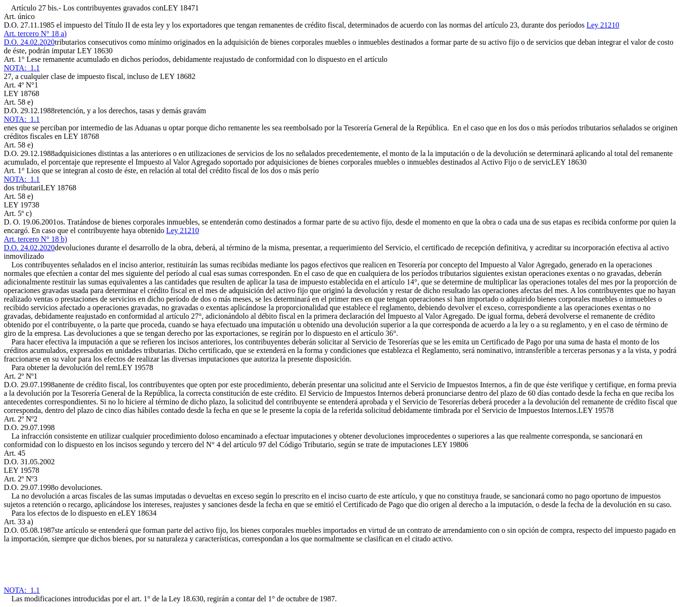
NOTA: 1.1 (22, 68)
